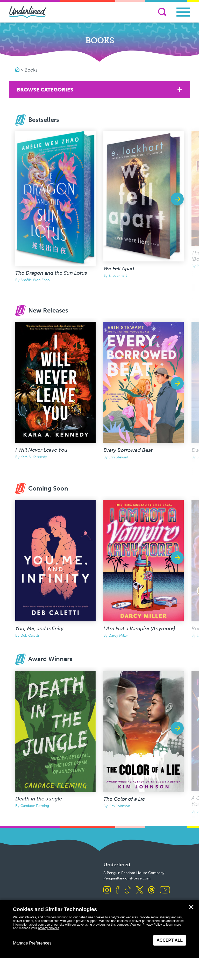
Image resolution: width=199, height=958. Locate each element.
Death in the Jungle (38, 799)
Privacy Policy (152, 924)
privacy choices (48, 928)
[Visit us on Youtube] (165, 890)
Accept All (170, 940)
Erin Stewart (119, 457)
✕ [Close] (191, 907)
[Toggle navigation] (183, 12)
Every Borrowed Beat (128, 450)
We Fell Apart (118, 268)
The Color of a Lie (124, 799)
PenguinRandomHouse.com (127, 878)
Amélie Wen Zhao (35, 280)
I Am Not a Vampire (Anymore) (139, 628)
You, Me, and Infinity (39, 628)
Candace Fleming (34, 806)
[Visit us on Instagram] (107, 890)
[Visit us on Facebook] (117, 890)
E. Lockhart (118, 275)
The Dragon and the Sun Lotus (51, 273)
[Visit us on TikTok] (128, 890)
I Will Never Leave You (41, 450)
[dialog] (99, 929)
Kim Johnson (119, 806)
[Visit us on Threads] (151, 890)
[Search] (162, 12)
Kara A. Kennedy (33, 457)
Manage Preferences (32, 943)
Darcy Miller (118, 635)
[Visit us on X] (139, 890)
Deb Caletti (29, 635)
